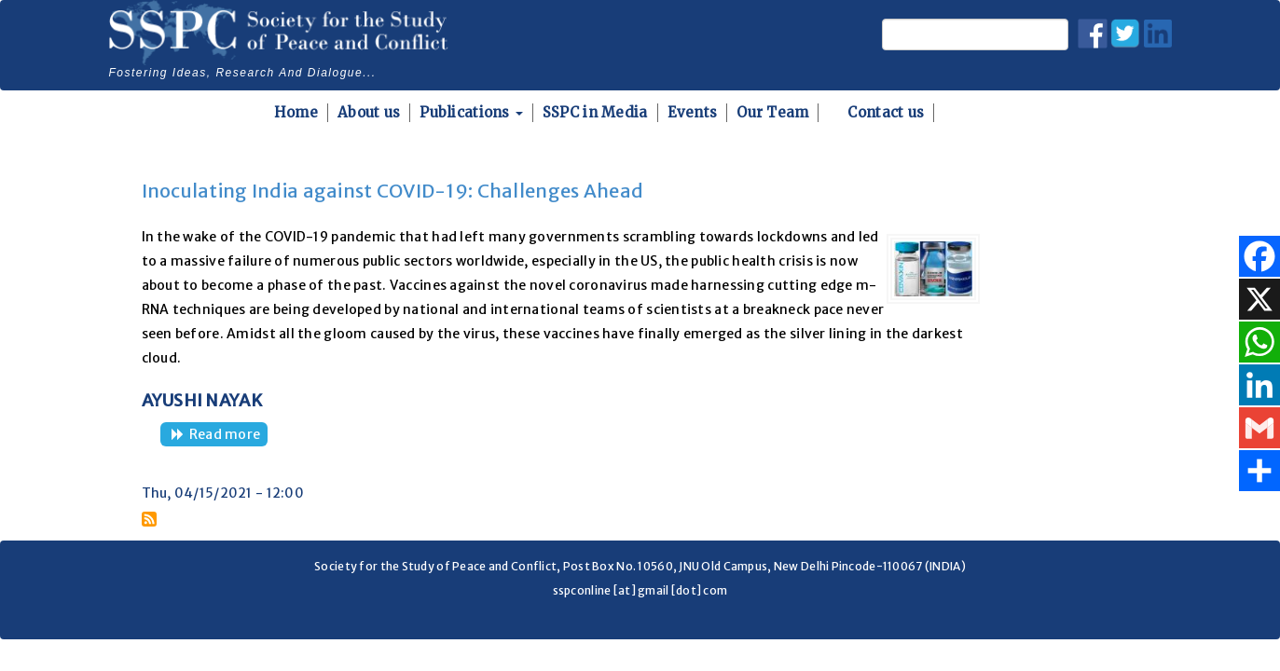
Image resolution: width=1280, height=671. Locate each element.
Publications (471, 112)
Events (693, 112)
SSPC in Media (595, 112)
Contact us (885, 112)
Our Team (772, 112)
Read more (228, 435)
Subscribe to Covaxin (149, 519)
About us (368, 112)
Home (296, 112)
